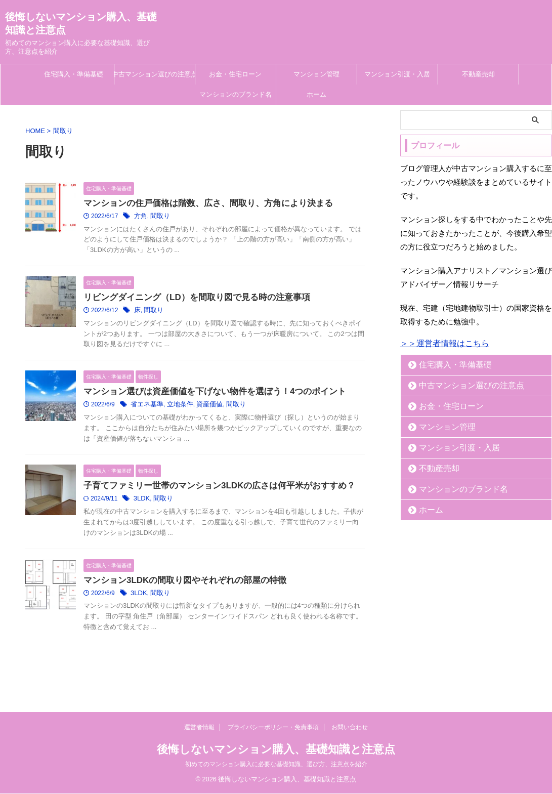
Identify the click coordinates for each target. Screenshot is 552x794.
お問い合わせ (349, 727)
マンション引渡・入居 (397, 74)
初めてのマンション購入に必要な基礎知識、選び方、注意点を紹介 (276, 764)
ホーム (316, 94)
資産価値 (204, 406)
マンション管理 (316, 74)
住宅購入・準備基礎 (73, 74)
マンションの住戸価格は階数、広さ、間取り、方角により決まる (200, 203)
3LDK (141, 502)
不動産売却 (478, 74)
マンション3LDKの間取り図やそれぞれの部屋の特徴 (179, 583)
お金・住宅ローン (235, 74)
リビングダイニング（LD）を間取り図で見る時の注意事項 (189, 299)
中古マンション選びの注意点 (154, 74)
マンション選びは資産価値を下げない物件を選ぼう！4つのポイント (207, 393)
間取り (158, 217)
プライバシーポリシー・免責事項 (273, 727)
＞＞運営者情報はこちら (444, 343)
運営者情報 (199, 727)
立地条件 (176, 406)
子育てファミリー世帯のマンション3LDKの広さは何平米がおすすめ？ (211, 488)
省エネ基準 (146, 406)
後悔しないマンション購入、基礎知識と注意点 (276, 749)
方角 (140, 217)
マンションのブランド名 (235, 94)
